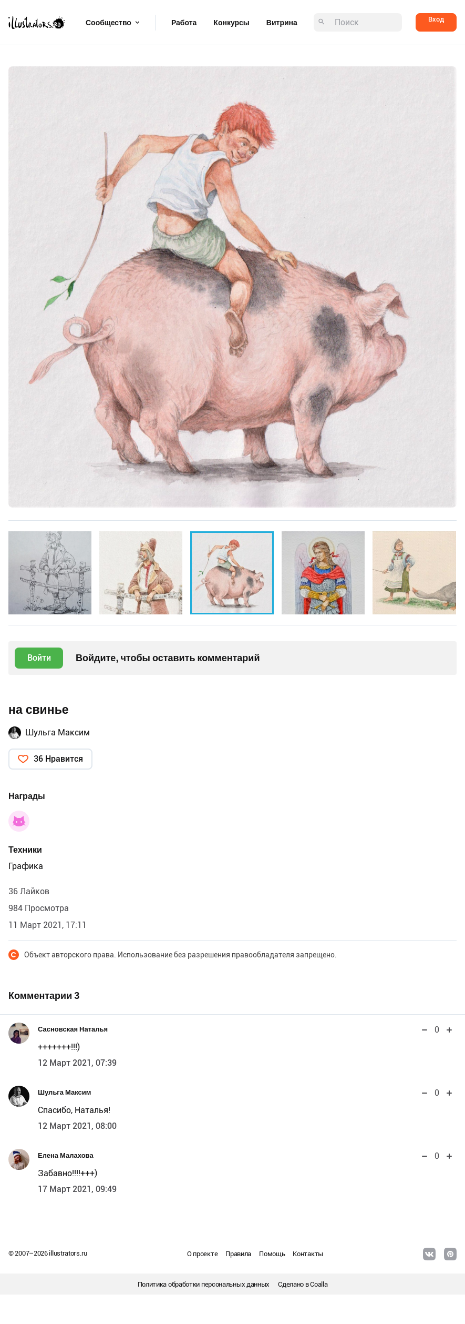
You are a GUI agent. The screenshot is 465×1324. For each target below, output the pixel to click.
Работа (184, 22)
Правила (238, 1254)
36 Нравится (58, 759)
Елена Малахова (66, 1155)
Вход (436, 19)
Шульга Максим (57, 732)
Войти (39, 658)
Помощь (272, 1254)
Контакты (308, 1254)
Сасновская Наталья (73, 1029)
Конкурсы (231, 22)
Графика (25, 866)
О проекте (202, 1254)
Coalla (318, 1284)
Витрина (281, 22)
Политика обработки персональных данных (204, 1284)
